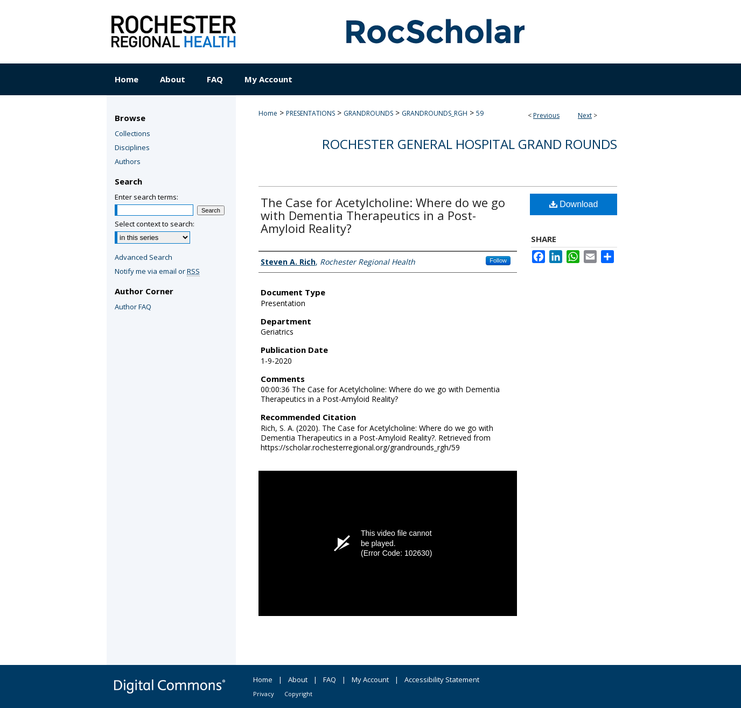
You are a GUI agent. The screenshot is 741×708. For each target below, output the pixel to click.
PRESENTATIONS (310, 113)
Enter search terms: (146, 197)
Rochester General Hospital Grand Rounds (469, 144)
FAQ (329, 679)
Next (585, 115)
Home (267, 113)
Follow (498, 260)
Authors (128, 161)
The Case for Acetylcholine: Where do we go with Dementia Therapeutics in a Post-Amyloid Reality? (383, 215)
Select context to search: (154, 224)
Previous (546, 115)
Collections (132, 133)
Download (573, 204)
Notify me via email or (157, 271)
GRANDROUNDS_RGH (434, 113)
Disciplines (132, 147)
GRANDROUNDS (368, 113)
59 (480, 113)
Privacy (263, 694)
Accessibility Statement (441, 679)
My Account (370, 679)
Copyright (298, 694)
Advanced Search (143, 257)
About (297, 679)
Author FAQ (133, 306)
